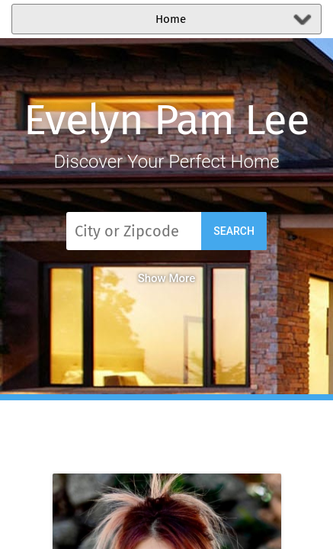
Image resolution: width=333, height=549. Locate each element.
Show (167, 278)
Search (234, 231)
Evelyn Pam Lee (166, 120)
